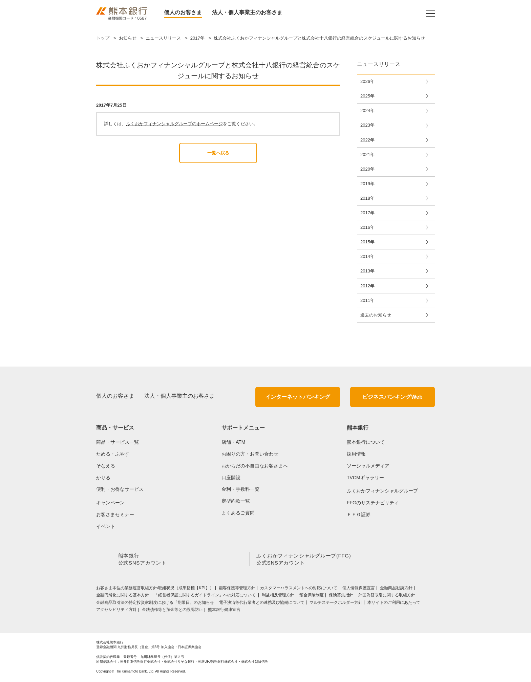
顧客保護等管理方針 (237, 589)
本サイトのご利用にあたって (393, 603)
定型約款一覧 (235, 501)
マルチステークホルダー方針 (336, 603)
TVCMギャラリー (365, 477)
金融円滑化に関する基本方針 (122, 596)
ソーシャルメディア (368, 465)
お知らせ (127, 38)
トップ (102, 38)
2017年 (197, 38)
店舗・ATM (233, 442)
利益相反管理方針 (278, 596)
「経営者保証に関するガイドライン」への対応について (205, 596)
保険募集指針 (341, 596)
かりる (103, 477)
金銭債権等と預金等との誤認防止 (172, 611)
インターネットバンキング (297, 397)
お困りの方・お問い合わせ (249, 454)
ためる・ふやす (112, 454)
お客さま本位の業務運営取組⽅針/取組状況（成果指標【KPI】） (155, 589)
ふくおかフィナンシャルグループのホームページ (174, 123)
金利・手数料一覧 (240, 489)
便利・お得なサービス (120, 489)
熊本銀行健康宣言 (224, 611)
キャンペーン (110, 502)
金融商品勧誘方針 (396, 589)
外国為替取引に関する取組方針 (386, 596)
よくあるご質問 (238, 512)
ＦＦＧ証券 (358, 514)
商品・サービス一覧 (117, 442)
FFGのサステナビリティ (373, 502)
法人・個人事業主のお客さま (247, 12)
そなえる (105, 465)
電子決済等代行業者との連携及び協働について (261, 603)
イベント (105, 526)
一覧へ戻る (218, 152)
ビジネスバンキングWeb (392, 397)
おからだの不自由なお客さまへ (254, 465)
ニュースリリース (163, 38)
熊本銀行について (366, 442)
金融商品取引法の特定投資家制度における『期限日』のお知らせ (155, 603)
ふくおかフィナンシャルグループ (382, 490)
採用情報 (356, 454)
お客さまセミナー (115, 514)
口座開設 (230, 477)
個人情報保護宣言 (358, 589)
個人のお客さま (183, 12)
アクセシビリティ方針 (116, 611)
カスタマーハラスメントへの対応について (298, 589)
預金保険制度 (311, 596)
